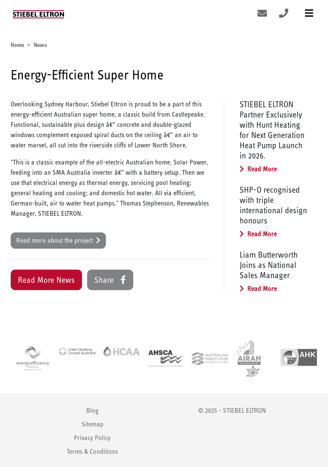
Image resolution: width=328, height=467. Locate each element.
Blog (92, 410)
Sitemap (92, 424)
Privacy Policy (92, 437)
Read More (258, 169)
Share (110, 280)
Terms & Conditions (92, 451)
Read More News (46, 280)
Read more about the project (58, 240)
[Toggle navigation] (309, 13)
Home (17, 44)
